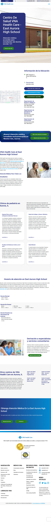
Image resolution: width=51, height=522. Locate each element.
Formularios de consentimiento (29, 476)
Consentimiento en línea (34, 92)
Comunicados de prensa (19, 468)
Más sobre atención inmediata (40, 134)
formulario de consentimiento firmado (9, 168)
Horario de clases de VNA (30, 488)
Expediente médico (30, 485)
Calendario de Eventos (18, 472)
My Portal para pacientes (43, 0)
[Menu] (49, 4)
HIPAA (27, 490)
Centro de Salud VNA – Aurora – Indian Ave (46, 373)
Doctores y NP (4, 472)
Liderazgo (3, 493)
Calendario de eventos (31, 479)
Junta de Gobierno (5, 495)
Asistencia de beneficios (31, 470)
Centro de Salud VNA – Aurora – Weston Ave (31, 379)
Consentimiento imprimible (34, 96)
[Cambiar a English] (7, 1)
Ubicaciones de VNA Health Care (5, 475)
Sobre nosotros (4, 468)
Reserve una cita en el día (40, 138)
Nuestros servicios (5, 470)
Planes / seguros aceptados (30, 482)
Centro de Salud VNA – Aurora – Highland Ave (31, 373)
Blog (15, 470)
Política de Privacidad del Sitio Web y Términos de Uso (6, 486)
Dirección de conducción (34, 88)
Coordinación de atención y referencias (31, 473)
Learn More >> (5, 237)
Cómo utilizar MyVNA (31, 493)
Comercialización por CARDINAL (38, 503)
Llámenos (21, 421)
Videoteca (16, 474)
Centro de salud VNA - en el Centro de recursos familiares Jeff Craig (46, 381)
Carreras (2, 478)
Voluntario (3, 482)
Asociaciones (4, 497)
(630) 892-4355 (31, 0)
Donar (2, 480)
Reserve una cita (8, 48)
